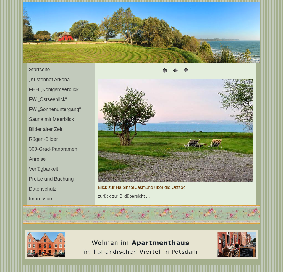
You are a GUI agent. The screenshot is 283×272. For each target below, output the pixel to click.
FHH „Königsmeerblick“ (54, 89)
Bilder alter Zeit (45, 129)
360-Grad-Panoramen (53, 149)
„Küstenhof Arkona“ (50, 79)
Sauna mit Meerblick (51, 119)
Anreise (37, 159)
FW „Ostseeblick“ (48, 99)
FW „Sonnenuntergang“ (55, 109)
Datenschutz (42, 189)
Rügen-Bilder (43, 139)
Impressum (41, 199)
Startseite (39, 69)
